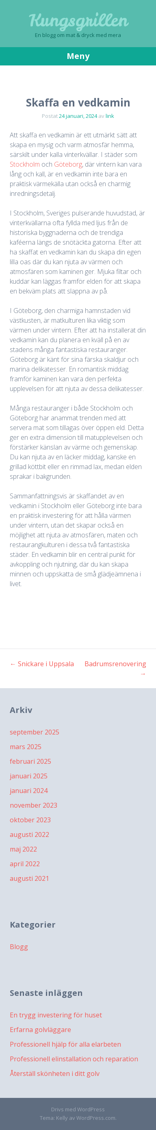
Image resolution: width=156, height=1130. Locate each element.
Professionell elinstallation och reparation (74, 1058)
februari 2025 (30, 761)
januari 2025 (29, 775)
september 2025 (34, 732)
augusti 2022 (29, 834)
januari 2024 (29, 790)
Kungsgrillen (78, 20)
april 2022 (25, 863)
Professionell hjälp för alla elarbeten (65, 1044)
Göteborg (68, 164)
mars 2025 (25, 746)
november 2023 (33, 805)
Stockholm (25, 164)
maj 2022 (23, 849)
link (110, 116)
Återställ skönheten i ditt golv (55, 1073)
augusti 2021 (29, 878)
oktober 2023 (30, 819)
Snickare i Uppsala (42, 663)
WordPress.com (95, 1117)
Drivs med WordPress (78, 1109)
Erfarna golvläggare (40, 1029)
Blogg (19, 946)
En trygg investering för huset (56, 1014)
